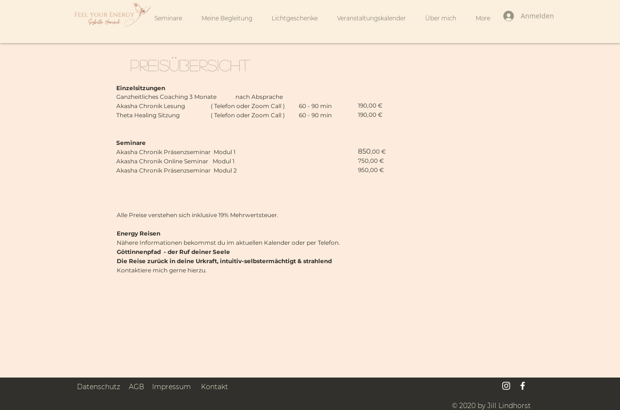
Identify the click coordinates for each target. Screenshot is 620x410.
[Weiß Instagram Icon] (506, 385)
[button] (227, 18)
